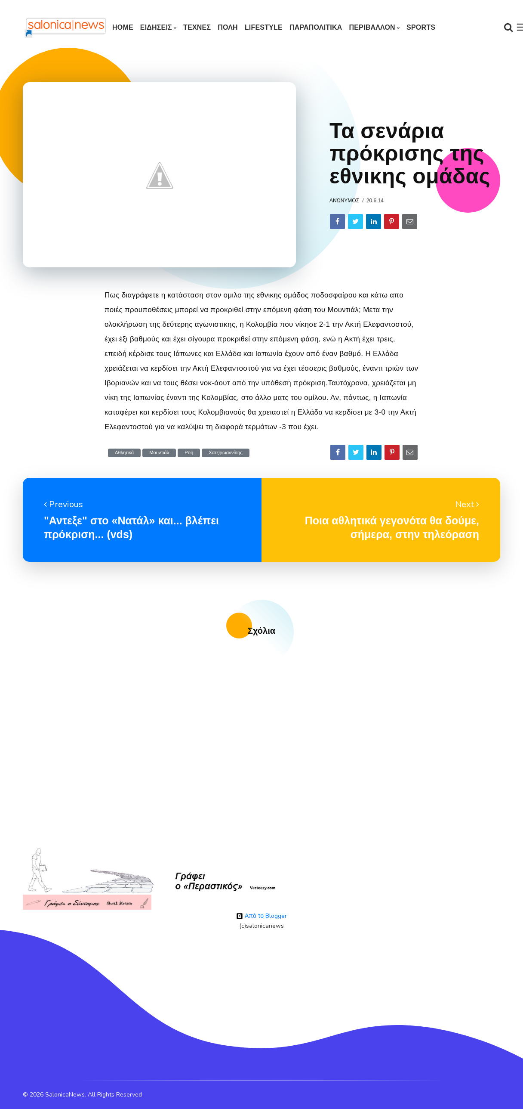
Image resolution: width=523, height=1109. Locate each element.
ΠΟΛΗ (228, 27)
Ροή (189, 452)
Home (122, 27)
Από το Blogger (261, 916)
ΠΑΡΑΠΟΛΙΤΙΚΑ (315, 27)
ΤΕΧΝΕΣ (197, 27)
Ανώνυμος (344, 201)
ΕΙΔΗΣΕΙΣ (156, 27)
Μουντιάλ (159, 452)
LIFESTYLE (264, 27)
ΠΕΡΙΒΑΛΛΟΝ (372, 27)
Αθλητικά (124, 452)
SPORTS (420, 27)
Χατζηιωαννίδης (225, 452)
